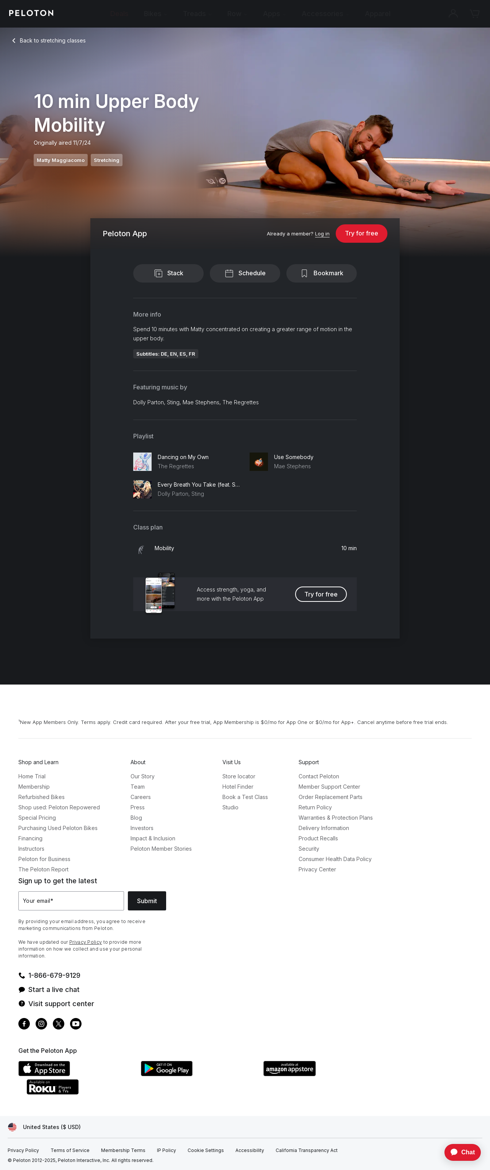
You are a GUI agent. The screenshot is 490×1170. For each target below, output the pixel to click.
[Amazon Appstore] (320, 1074)
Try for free (361, 233)
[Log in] (322, 233)
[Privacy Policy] (23, 1150)
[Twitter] (58, 1024)
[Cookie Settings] (206, 1150)
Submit (147, 901)
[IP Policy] (166, 1150)
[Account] (453, 14)
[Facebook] (24, 1024)
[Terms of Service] (70, 1150)
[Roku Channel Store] (83, 1092)
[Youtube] (76, 1024)
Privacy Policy (85, 942)
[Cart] (475, 14)
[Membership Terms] (123, 1150)
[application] (459, 1152)
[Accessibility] (249, 1150)
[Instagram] (41, 1024)
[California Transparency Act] (307, 1150)
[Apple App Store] (75, 1074)
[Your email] (71, 900)
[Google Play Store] (198, 1074)
